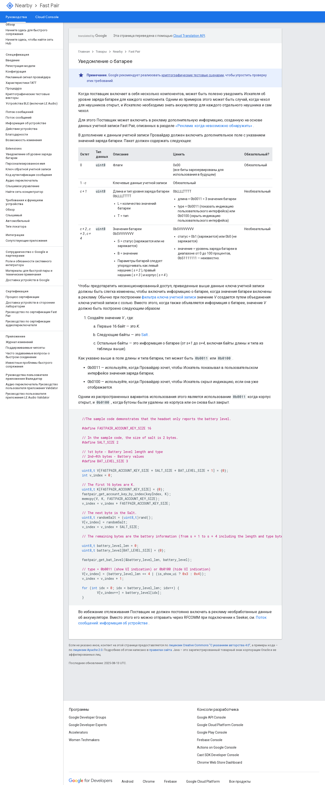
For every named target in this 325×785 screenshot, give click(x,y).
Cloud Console (47, 17)
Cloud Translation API (189, 36)
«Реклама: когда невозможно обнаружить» (213, 126)
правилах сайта (160, 650)
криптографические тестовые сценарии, (193, 75)
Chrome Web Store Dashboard (219, 762)
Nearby (23, 5)
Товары (101, 51)
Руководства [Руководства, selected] (16, 17)
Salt (144, 335)
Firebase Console (209, 740)
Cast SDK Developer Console (218, 755)
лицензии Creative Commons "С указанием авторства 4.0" (209, 645)
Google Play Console (212, 732)
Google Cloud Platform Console (220, 725)
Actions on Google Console (216, 747)
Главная (84, 51)
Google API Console (211, 717)
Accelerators (78, 732)
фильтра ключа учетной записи (169, 297)
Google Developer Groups (87, 717)
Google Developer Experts (88, 725)
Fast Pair (49, 5)
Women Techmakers (84, 740)
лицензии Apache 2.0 (87, 650)
